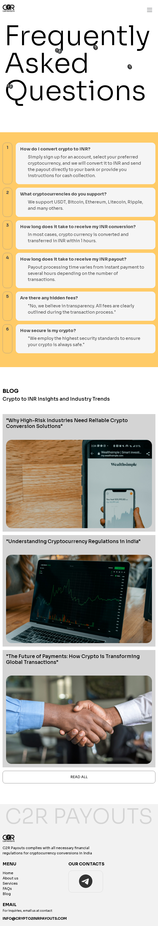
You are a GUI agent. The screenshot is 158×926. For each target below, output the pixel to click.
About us (10, 878)
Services (10, 883)
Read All (79, 777)
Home (8, 873)
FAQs (7, 888)
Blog (7, 894)
